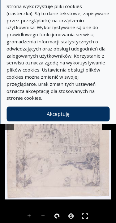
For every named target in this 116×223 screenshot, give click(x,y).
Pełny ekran (85, 216)
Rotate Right (57, 216)
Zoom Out (43, 216)
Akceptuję (58, 114)
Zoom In (29, 216)
